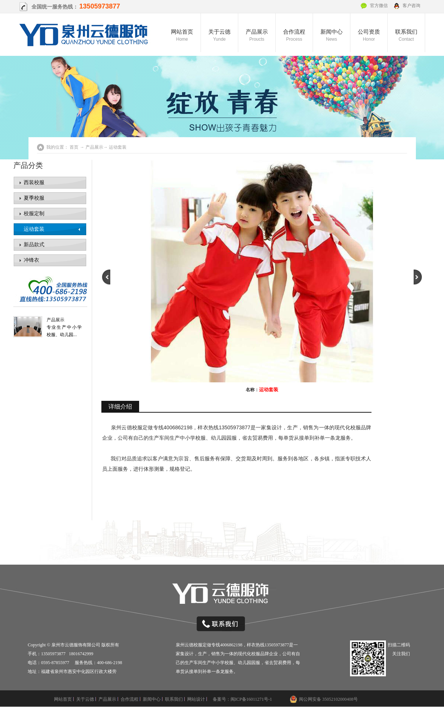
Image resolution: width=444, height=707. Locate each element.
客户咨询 (411, 5)
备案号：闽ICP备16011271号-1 (242, 699)
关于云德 (219, 35)
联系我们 (406, 35)
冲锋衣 (31, 260)
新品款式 (34, 244)
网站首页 (182, 35)
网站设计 (196, 699)
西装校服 (34, 182)
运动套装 (34, 229)
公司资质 (368, 35)
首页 (74, 147)
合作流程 (294, 35)
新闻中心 (331, 35)
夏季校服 (34, 198)
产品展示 (256, 35)
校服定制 (34, 213)
